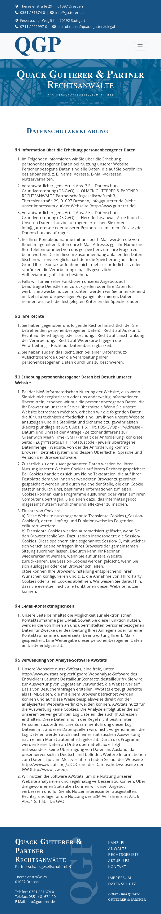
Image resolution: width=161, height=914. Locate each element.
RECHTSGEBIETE (123, 854)
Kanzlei (116, 842)
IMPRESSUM (119, 877)
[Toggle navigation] (140, 46)
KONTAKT (117, 866)
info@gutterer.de (69, 12)
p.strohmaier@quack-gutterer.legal (86, 26)
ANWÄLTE (117, 848)
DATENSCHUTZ (122, 883)
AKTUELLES (118, 860)
